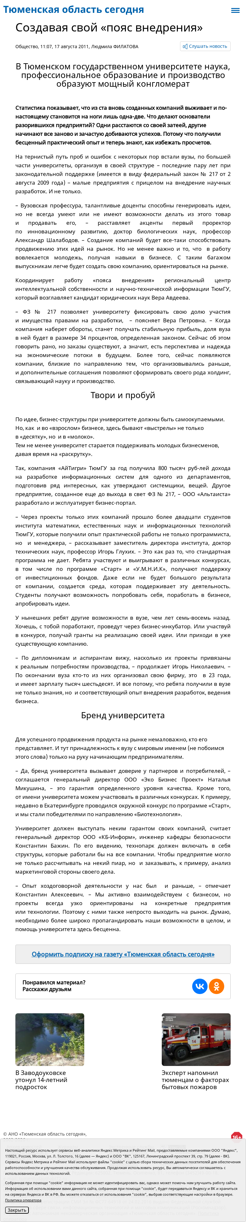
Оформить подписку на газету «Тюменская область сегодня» (123, 954)
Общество (26, 46)
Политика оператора (23, 1200)
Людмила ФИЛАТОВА (114, 46)
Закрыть (17, 1210)
